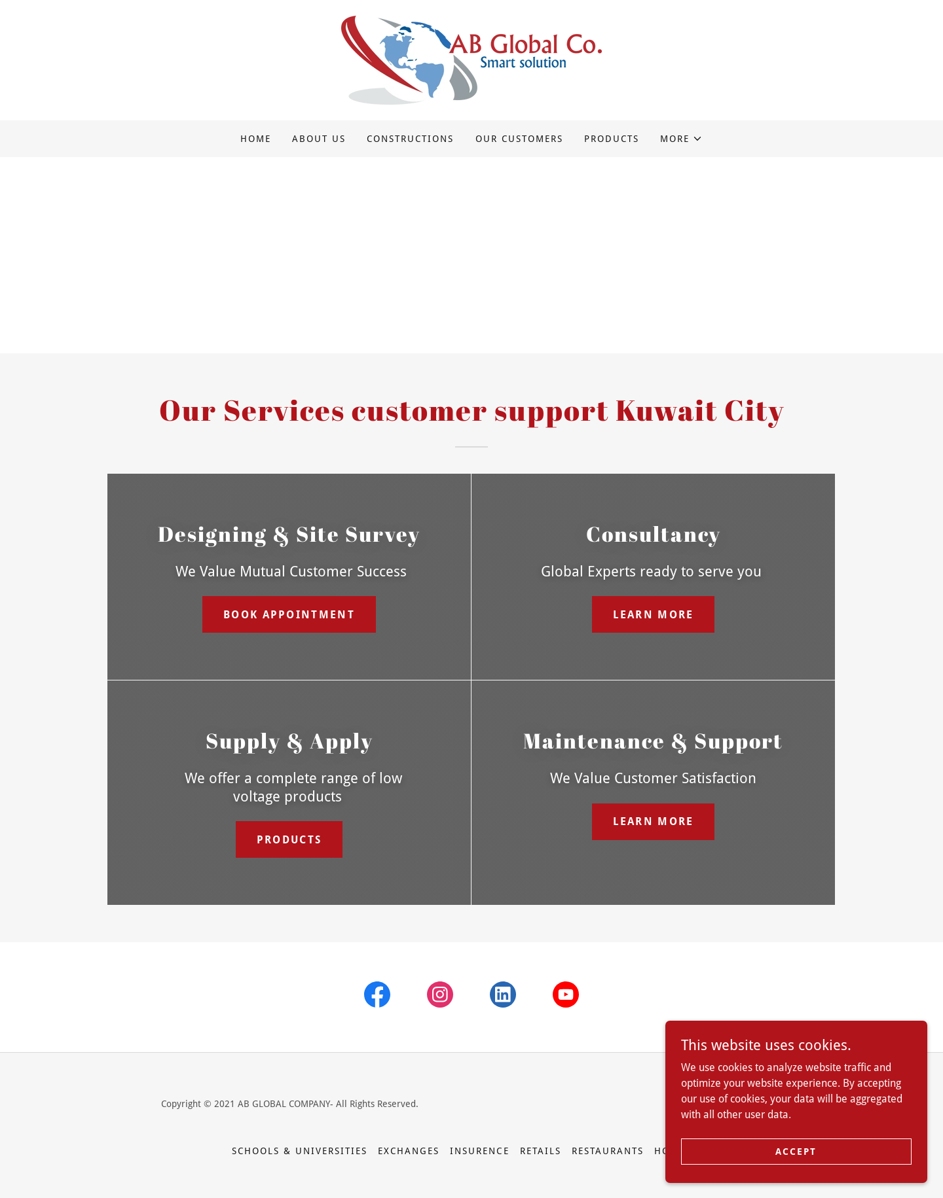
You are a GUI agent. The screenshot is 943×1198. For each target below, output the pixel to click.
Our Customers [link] (519, 138)
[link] (471, 59)
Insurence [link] (479, 1151)
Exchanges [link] (408, 1151)
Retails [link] (540, 1151)
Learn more (653, 614)
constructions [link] (410, 138)
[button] (681, 139)
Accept (796, 1151)
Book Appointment (289, 614)
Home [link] (255, 138)
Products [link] (611, 138)
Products (289, 840)
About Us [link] (319, 138)
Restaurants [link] (608, 1151)
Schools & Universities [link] (299, 1151)
